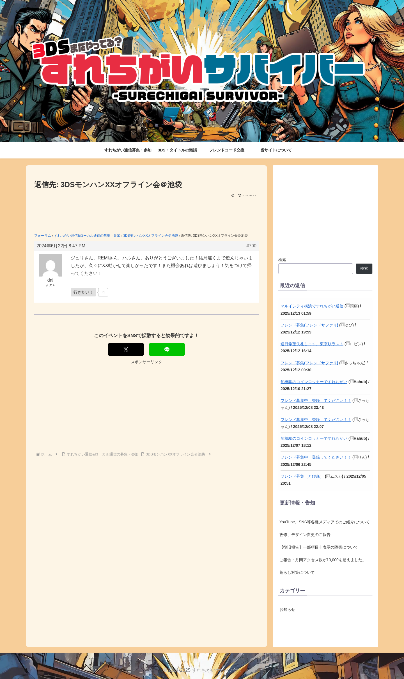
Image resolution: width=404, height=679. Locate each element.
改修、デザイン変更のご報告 (304, 534)
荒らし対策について (297, 572)
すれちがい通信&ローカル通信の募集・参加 (87, 236)
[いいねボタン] (83, 292)
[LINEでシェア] (167, 349)
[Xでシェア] (126, 349)
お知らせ (287, 609)
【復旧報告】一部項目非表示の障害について (318, 547)
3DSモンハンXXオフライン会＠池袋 (150, 236)
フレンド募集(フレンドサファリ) (309, 325)
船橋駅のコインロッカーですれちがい (314, 381)
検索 (282, 259)
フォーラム (42, 236)
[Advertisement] (146, 213)
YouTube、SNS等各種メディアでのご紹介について (324, 522)
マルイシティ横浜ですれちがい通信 (312, 306)
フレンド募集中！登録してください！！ (316, 400)
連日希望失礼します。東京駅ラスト (312, 344)
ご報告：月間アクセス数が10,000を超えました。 (322, 560)
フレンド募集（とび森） (302, 476)
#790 (251, 245)
